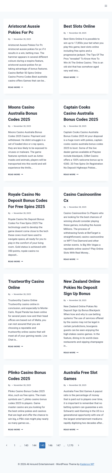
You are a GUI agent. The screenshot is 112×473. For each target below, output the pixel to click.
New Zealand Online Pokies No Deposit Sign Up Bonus (82, 287)
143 (26, 445)
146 (50, 445)
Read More (15, 87)
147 (58, 445)
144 (34, 445)
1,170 (70, 445)
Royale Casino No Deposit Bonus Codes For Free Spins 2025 (27, 200)
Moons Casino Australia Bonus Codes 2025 (22, 113)
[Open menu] (105, 5)
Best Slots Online (79, 26)
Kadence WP (87, 464)
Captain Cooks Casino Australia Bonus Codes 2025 (81, 113)
